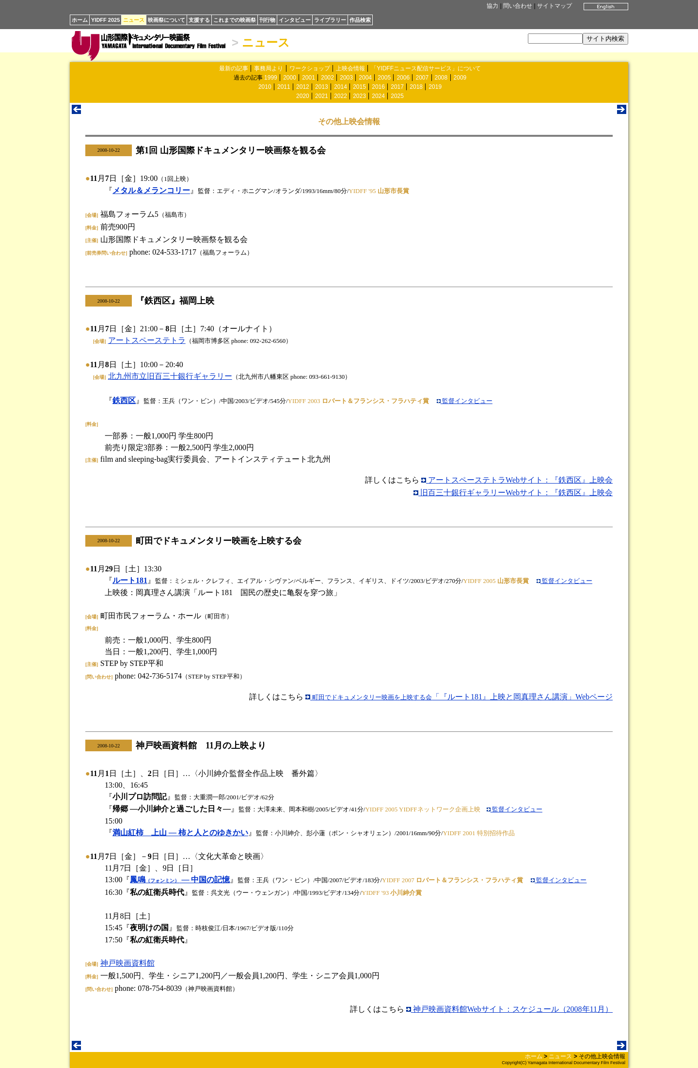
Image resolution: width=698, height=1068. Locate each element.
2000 (289, 77)
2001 (308, 77)
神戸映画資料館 (127, 963)
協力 (492, 5)
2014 (340, 86)
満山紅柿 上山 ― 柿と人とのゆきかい (180, 832)
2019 (435, 86)
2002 (327, 77)
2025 (397, 96)
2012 (302, 86)
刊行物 (267, 20)
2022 (340, 96)
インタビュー (295, 20)
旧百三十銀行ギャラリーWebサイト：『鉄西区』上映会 (513, 492)
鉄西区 (124, 400)
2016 (378, 86)
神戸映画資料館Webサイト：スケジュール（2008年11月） (509, 1009)
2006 (403, 77)
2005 (384, 77)
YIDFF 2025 (105, 20)
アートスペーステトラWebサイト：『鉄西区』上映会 (517, 480)
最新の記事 (233, 68)
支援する (199, 20)
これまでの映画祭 (234, 20)
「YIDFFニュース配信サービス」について (426, 68)
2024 (378, 96)
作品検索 (360, 20)
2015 (359, 86)
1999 (270, 77)
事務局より (268, 68)
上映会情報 (350, 68)
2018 (416, 86)
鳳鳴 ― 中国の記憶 (180, 879)
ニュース (133, 20)
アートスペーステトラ (147, 340)
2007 (421, 77)
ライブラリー (330, 20)
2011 (283, 86)
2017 (397, 86)
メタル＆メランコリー (151, 190)
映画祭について (166, 20)
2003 (346, 77)
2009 (460, 77)
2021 (321, 96)
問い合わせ (517, 5)
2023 (359, 96)
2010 (264, 86)
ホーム (80, 20)
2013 (321, 86)
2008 (441, 77)
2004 (365, 77)
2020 (302, 96)
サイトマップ (554, 5)
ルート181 (129, 580)
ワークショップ (309, 68)
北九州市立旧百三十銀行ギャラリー (170, 376)
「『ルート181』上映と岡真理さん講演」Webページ (459, 697)
